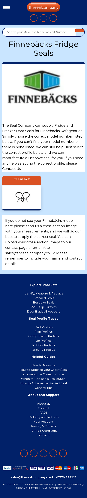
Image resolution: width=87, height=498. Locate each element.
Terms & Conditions (43, 430)
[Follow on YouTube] (63, 453)
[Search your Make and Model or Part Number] (39, 32)
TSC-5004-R (22, 179)
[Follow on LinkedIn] (34, 453)
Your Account (43, 421)
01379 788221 (66, 477)
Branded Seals (43, 298)
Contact (43, 408)
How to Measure (44, 365)
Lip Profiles (43, 340)
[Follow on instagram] (43, 453)
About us (43, 403)
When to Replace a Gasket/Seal (43, 379)
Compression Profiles (43, 336)
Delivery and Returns (43, 417)
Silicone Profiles (43, 349)
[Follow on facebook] (24, 453)
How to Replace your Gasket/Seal (44, 370)
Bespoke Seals (43, 302)
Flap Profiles (43, 331)
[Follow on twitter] (53, 453)
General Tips (43, 388)
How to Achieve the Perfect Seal (43, 383)
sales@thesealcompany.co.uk (32, 477)
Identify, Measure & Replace (43, 293)
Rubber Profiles (43, 345)
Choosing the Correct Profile (43, 374)
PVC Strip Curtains (43, 307)
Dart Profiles (43, 327)
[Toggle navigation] (5, 7)
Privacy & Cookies (43, 426)
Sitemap (44, 435)
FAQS (44, 412)
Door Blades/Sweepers (43, 311)
